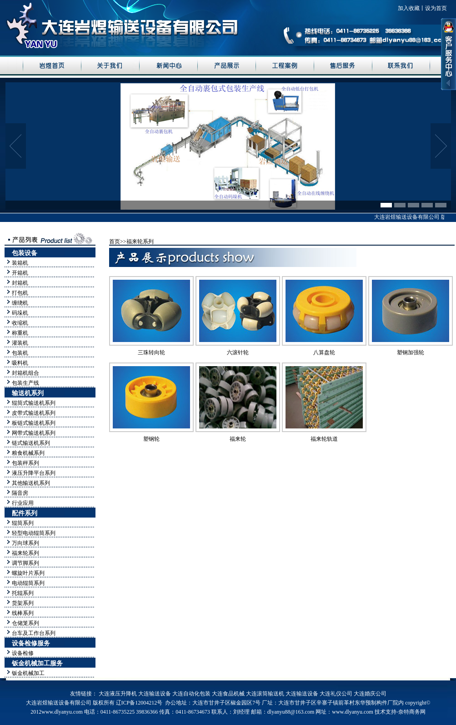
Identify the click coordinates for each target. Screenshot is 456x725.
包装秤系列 (25, 463)
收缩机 (20, 323)
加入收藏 (409, 8)
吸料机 (20, 363)
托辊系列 (23, 593)
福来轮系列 (25, 553)
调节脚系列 (25, 563)
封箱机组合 (25, 373)
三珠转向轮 (151, 352)
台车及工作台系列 (33, 633)
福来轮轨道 (324, 439)
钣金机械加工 (28, 673)
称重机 (20, 333)
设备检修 (23, 653)
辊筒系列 (23, 523)
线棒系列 (23, 613)
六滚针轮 (238, 352)
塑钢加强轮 (410, 352)
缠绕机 (20, 303)
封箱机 (20, 283)
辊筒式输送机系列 (33, 403)
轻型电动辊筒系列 (33, 533)
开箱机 (20, 273)
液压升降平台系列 (33, 473)
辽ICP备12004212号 (139, 703)
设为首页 (436, 8)
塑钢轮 (151, 439)
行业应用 (23, 503)
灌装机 (20, 343)
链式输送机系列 (31, 443)
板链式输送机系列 (33, 423)
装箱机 (20, 263)
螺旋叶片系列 (28, 573)
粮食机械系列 (28, 453)
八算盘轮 (324, 352)
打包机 (20, 293)
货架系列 (23, 603)
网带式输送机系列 (33, 433)
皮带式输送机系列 (33, 413)
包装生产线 (25, 383)
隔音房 (20, 493)
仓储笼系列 (25, 623)
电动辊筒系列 (28, 583)
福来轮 (238, 439)
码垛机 (20, 313)
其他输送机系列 (31, 483)
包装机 (20, 353)
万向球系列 (25, 543)
